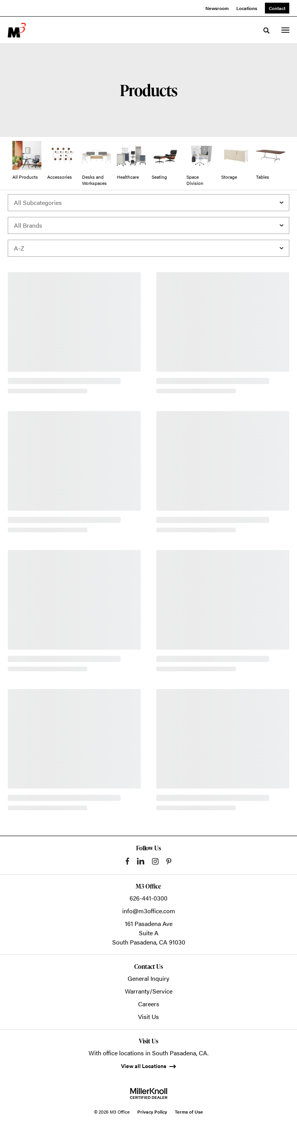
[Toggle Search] (266, 30)
